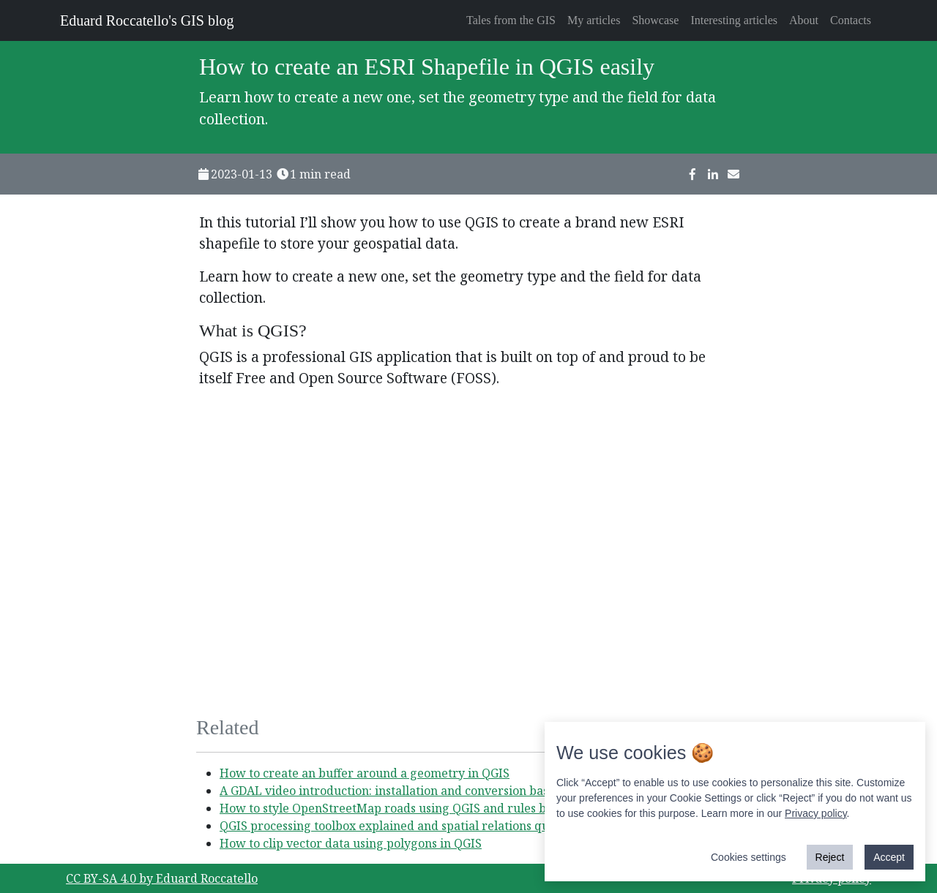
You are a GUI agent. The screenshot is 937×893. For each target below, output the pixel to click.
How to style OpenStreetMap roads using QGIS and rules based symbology (427, 808)
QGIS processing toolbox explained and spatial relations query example (419, 826)
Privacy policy (816, 813)
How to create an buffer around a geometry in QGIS (364, 773)
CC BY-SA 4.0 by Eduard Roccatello (162, 878)
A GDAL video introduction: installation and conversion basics (391, 791)
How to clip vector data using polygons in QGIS (351, 843)
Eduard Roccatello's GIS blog (147, 20)
